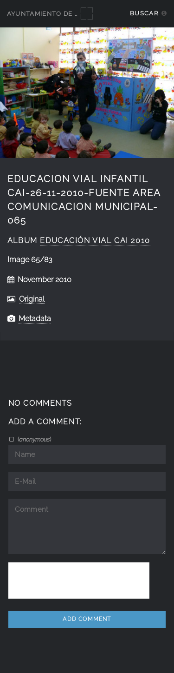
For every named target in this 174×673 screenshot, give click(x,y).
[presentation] (78, 580)
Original (32, 299)
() (33, 439)
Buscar (144, 13)
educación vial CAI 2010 (95, 240)
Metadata (35, 318)
